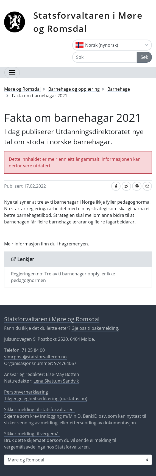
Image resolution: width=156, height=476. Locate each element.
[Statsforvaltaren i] (78, 460)
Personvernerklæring (26, 392)
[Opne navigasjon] (12, 72)
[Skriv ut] (136, 186)
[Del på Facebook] (116, 186)
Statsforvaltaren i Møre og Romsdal (88, 21)
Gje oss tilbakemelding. (95, 328)
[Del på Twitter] (126, 186)
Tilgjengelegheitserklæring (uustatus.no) (45, 398)
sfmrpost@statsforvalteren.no (35, 357)
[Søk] (104, 57)
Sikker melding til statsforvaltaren (39, 409)
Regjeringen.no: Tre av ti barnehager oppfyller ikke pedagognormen (63, 277)
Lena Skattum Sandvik (56, 381)
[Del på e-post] (147, 186)
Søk (144, 57)
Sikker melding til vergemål (32, 434)
